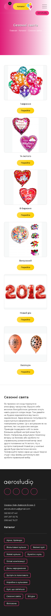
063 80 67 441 (11, 513)
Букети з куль (34, 554)
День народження (16, 568)
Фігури (31, 596)
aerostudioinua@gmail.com (17, 509)
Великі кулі (38, 547)
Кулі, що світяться (15, 589)
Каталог (21, 6)
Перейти (25, 110)
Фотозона (11, 603)
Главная (13, 30)
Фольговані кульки (16, 547)
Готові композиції (16, 561)
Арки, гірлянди (14, 540)
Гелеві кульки (13, 554)
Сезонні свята (14, 596)
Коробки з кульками (17, 582)
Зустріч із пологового (17, 575)
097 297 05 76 (11, 517)
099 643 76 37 (11, 520)
